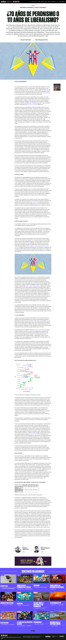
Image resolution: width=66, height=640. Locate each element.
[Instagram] (17, 1)
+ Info (23, 551)
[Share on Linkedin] (24, 81)
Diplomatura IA (53, 1)
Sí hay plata (4, 586)
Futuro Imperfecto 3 (62, 1)
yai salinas (43, 608)
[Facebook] (15, 1)
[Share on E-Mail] (25, 81)
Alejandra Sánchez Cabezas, (39, 587)
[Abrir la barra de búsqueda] (30, 1)
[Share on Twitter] (19, 81)
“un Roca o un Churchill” (32, 104)
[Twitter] (13, 1)
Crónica (19, 592)
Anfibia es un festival (7, 603)
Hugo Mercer (45, 587)
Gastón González (26, 605)
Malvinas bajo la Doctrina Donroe (55, 623)
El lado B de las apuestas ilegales (24, 623)
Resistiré (20, 604)
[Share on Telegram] (23, 81)
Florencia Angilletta (5, 624)
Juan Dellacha (12, 624)
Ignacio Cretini (53, 604)
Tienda (2, 638)
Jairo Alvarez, (5, 588)
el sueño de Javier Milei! (34, 434)
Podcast (42, 1)
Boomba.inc (29, 625)
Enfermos (36, 586)
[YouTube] (18, 1)
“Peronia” (35, 202)
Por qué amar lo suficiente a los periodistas (38, 604)
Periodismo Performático (12, 637)
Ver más (33, 631)
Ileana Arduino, (37, 624)
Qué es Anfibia (18, 637)
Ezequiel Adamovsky (26, 39)
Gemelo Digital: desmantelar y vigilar (24, 586)
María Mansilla (37, 608)
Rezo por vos (4, 623)
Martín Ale (19, 605)
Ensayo (2, 575)
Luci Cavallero (41, 624)
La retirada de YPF (55, 603)
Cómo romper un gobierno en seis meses (57, 586)
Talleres (45, 1)
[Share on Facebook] (20, 81)
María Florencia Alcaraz (21, 625)
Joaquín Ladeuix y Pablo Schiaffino (32, 285)
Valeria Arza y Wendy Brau (39, 329)
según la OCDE (46, 92)
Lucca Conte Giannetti (54, 625)
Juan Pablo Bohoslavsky (10, 588)
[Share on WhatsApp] (22, 81)
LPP (57, 1)
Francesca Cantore (61, 604)
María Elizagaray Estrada (41, 39)
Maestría (49, 1)
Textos (39, 1)
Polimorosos (37, 622)
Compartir (16, 81)
